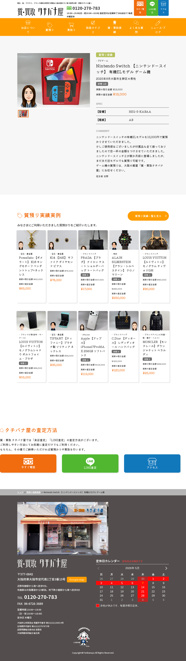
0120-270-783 (40, 596)
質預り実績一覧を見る (148, 216)
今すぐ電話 (140, 11)
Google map (76, 579)
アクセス (163, 11)
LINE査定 (152, 11)
